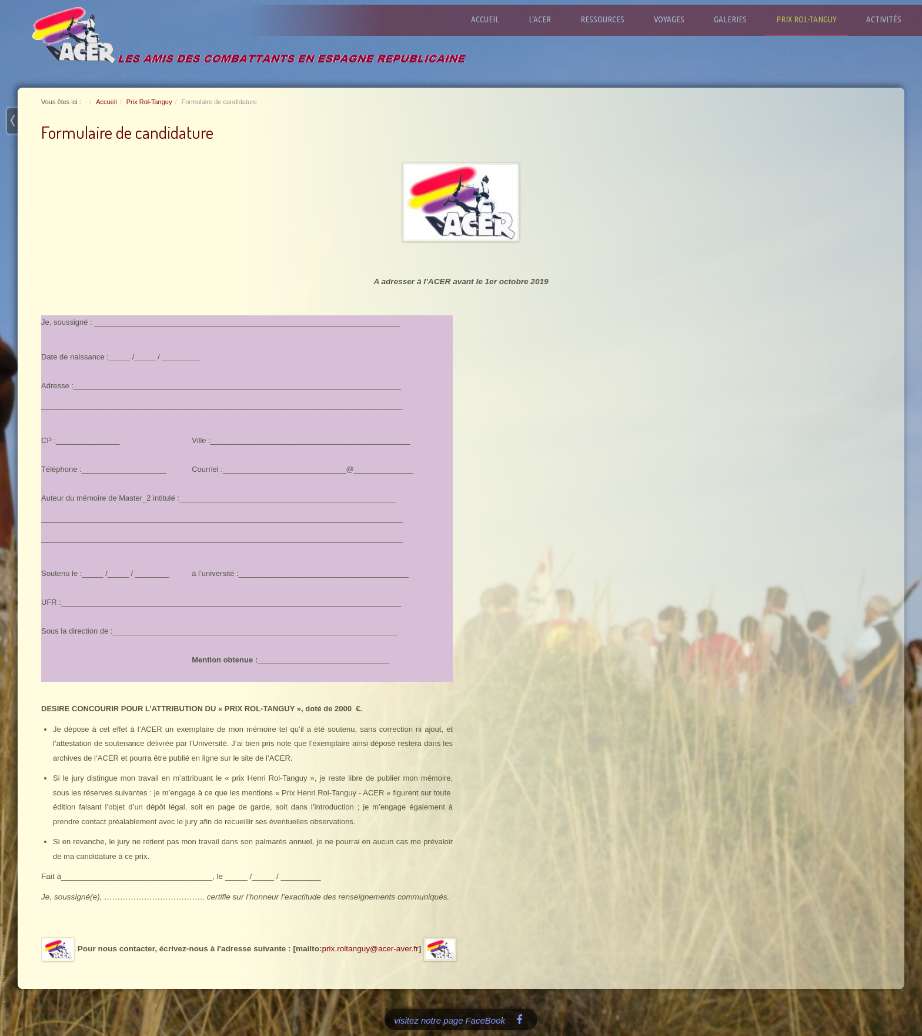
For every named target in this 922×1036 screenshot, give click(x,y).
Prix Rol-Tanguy (812, 19)
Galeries (736, 19)
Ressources (608, 19)
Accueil (491, 19)
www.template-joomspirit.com (4, 968)
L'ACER (546, 19)
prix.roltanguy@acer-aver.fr (370, 948)
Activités (889, 19)
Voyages (675, 19)
